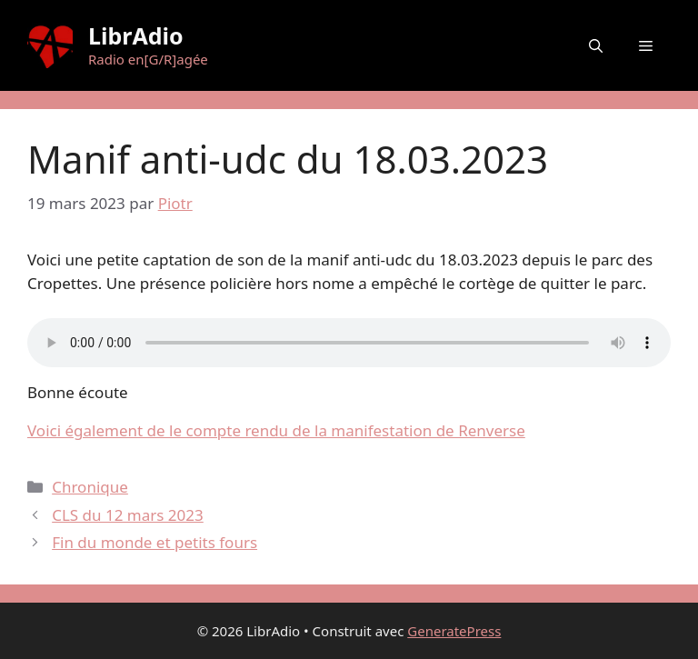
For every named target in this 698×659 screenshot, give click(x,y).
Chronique (90, 486)
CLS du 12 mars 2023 (128, 514)
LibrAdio (136, 35)
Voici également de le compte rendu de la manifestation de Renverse (276, 430)
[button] (596, 45)
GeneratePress (454, 631)
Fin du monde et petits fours (154, 542)
